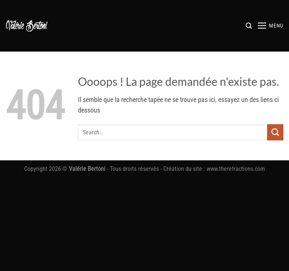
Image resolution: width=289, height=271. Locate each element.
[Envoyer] (275, 132)
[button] (249, 25)
